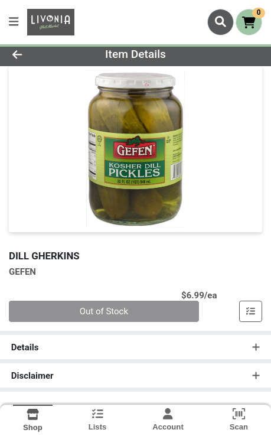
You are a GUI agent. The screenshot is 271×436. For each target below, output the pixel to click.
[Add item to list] (251, 311)
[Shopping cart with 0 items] (249, 22)
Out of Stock (104, 311)
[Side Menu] (13, 22)
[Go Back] (40, 54)
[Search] (220, 22)
